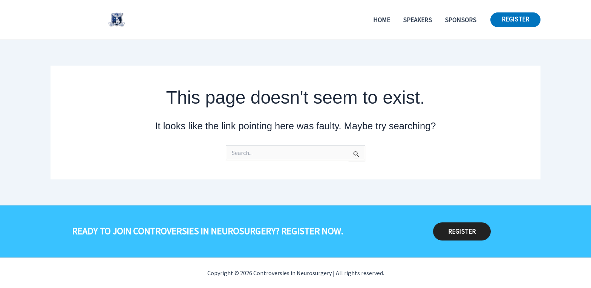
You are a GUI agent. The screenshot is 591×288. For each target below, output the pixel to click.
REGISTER (462, 231)
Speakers (417, 20)
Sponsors (460, 20)
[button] (515, 19)
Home (381, 20)
